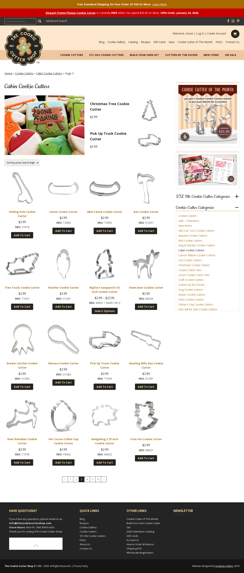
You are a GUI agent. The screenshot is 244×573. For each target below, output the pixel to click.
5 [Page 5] (92, 479)
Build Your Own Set (144, 55)
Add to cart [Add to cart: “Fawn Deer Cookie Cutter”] (146, 306)
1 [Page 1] (70, 479)
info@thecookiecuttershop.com (30, 523)
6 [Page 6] (98, 479)
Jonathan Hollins (224, 566)
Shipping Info (134, 548)
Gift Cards (159, 42)
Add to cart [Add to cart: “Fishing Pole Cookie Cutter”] (22, 235)
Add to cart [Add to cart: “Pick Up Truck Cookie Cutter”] (104, 387)
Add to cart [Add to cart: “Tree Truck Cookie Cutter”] (22, 306)
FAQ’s (219, 42)
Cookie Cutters (71, 55)
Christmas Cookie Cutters (194, 265)
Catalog (133, 42)
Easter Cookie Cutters (191, 294)
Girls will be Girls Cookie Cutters (197, 309)
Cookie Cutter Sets (189, 270)
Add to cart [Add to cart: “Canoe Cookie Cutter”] (63, 231)
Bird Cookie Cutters (190, 240)
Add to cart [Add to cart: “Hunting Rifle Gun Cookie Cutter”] (146, 387)
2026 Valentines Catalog (140, 531)
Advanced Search (56, 21)
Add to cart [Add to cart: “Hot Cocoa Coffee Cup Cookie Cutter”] (63, 462)
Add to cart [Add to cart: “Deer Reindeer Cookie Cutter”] (22, 462)
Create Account (216, 33)
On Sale (230, 55)
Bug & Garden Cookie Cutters (196, 245)
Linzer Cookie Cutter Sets (194, 275)
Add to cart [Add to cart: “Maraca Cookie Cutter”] (63, 382)
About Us (85, 544)
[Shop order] (22, 163)
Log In (200, 33)
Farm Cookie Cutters (191, 299)
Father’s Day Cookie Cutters (195, 304)
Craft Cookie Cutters (191, 280)
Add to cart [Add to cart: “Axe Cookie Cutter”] (146, 231)
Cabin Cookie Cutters (49, 73)
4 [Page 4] (87, 479)
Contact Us (232, 42)
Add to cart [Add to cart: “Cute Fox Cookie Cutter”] (146, 458)
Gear (172, 42)
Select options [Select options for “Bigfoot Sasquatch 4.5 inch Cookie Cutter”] (105, 311)
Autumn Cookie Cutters (192, 235)
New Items (211, 55)
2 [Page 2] (76, 479)
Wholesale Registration (140, 552)
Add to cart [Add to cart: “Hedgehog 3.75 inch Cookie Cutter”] (104, 462)
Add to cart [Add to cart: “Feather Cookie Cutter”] (63, 306)
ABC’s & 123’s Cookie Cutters (196, 230)
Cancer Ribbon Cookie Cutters (196, 255)
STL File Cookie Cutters (106, 55)
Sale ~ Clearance (188, 221)
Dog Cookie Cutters (190, 289)
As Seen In (133, 540)
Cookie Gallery (116, 42)
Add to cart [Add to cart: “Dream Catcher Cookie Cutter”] (22, 387)
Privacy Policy (80, 566)
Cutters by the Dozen (181, 55)
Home (8, 73)
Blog (101, 42)
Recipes (145, 42)
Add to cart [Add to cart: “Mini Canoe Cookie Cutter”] (104, 231)
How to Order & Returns (140, 544)
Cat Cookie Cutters (190, 260)
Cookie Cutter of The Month (195, 42)
